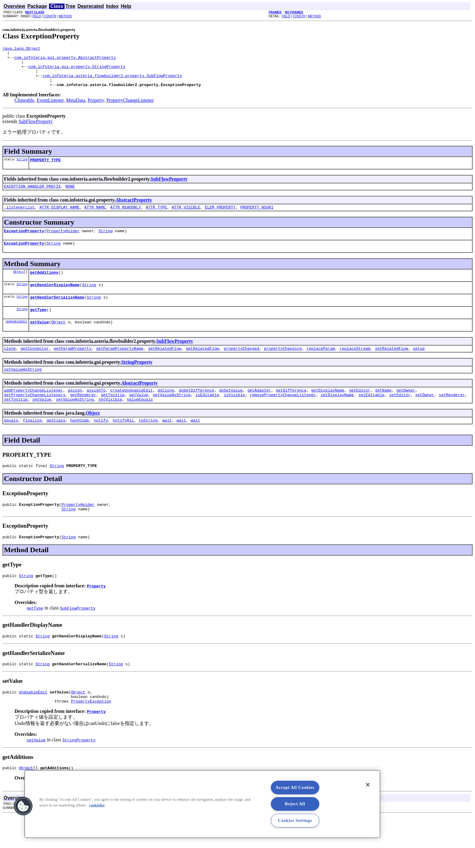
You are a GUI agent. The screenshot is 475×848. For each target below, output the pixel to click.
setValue (39, 339)
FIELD (36, 16)
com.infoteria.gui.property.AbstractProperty (65, 60)
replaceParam (321, 366)
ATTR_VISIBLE (186, 218)
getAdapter (259, 410)
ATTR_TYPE (156, 218)
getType (38, 326)
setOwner (424, 415)
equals (11, 443)
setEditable (371, 415)
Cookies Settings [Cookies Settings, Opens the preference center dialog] (295, 820)
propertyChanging (283, 366)
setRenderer (452, 415)
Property (96, 108)
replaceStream (355, 366)
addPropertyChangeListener (33, 410)
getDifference (291, 410)
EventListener (50, 108)
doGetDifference (196, 410)
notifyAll (123, 443)
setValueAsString (23, 388)
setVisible (110, 421)
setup (419, 366)
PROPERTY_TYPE (45, 169)
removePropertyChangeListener (283, 415)
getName (383, 410)
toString (148, 443)
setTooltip (16, 421)
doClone (166, 410)
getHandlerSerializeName (57, 312)
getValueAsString (172, 415)
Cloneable (24, 108)
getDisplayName (327, 410)
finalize (32, 443)
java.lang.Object (21, 49)
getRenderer (83, 415)
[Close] (367, 784)
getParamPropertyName (119, 366)
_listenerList (19, 218)
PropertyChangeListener (130, 108)
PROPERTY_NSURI (256, 218)
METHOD (65, 16)
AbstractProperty (133, 209)
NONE (70, 196)
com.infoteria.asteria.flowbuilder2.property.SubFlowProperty (112, 82)
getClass (55, 443)
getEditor (359, 410)
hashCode (79, 443)
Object (18, 285)
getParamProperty (72, 366)
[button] (23, 806)
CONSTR (49, 16)
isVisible (234, 415)
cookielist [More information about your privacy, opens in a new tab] (97, 805)
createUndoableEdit (131, 410)
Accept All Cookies (294, 787)
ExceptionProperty (24, 242)
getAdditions (44, 286)
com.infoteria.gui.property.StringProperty (76, 71)
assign (75, 410)
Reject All (295, 803)
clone (10, 366)
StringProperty (137, 380)
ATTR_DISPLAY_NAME (59, 218)
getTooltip (113, 415)
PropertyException (91, 733)
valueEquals (140, 421)
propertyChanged (241, 366)
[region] (202, 804)
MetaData (75, 108)
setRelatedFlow (391, 366)
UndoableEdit (17, 338)
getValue (138, 415)
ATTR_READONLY (125, 218)
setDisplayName (337, 415)
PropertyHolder (62, 242)
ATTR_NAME (94, 218)
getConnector (35, 366)
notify (101, 443)
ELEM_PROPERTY (220, 218)
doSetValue (231, 410)
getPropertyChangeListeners (34, 415)
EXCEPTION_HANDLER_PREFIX (32, 196)
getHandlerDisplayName (55, 299)
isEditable (207, 415)
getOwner (405, 410)
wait (167, 443)
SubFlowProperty (35, 129)
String (22, 168)
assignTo (96, 410)
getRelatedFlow (164, 366)
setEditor (399, 415)
